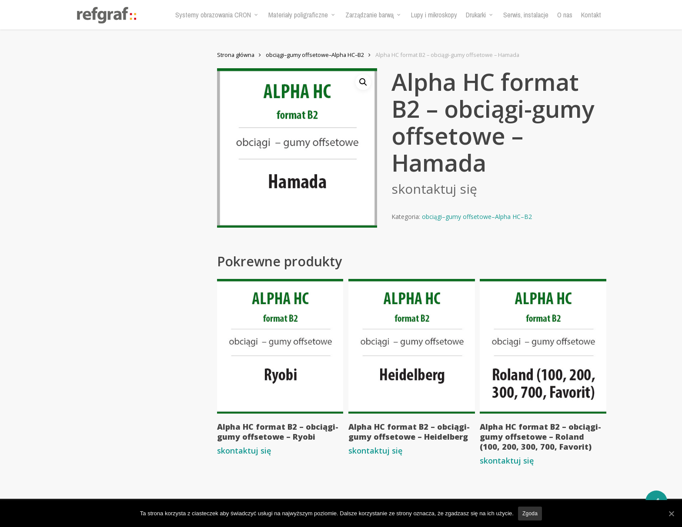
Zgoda (530, 513)
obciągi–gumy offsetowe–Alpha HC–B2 (315, 55)
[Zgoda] (671, 513)
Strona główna (235, 55)
